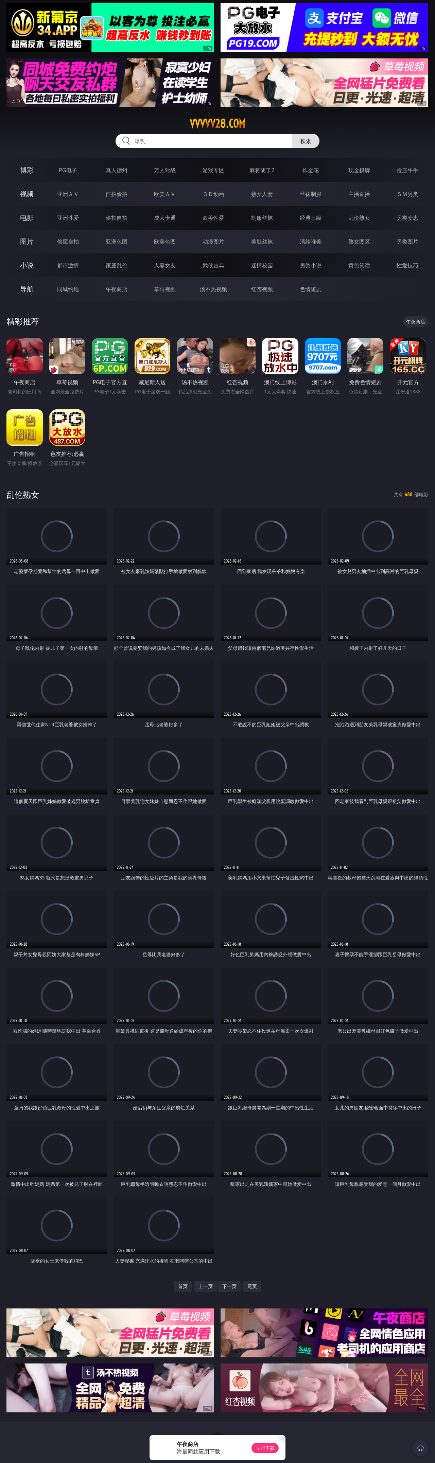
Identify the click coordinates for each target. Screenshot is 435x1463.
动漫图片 (213, 241)
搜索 (305, 141)
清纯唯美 (310, 241)
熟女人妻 (262, 194)
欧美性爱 (213, 217)
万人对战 (165, 170)
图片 (27, 241)
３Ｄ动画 (213, 194)
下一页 (229, 1286)
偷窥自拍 (68, 241)
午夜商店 (116, 289)
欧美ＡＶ (165, 194)
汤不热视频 (213, 289)
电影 (27, 217)
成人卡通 (165, 217)
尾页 (252, 1286)
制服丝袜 (262, 217)
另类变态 (407, 217)
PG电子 (68, 170)
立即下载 (265, 1448)
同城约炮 (68, 289)
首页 (183, 1286)
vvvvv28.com (217, 123)
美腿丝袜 (262, 241)
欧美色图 (165, 241)
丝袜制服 (310, 194)
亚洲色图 (116, 241)
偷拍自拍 (116, 217)
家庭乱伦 (116, 265)
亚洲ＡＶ (68, 194)
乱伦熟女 (359, 217)
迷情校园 (262, 265)
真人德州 (116, 170)
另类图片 (407, 241)
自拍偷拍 (116, 194)
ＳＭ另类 (407, 194)
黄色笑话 (359, 265)
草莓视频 (165, 289)
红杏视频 (262, 289)
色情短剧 (310, 289)
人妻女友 (165, 265)
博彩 (27, 170)
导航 (27, 288)
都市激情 (68, 265)
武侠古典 (213, 265)
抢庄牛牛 (407, 170)
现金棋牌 (359, 170)
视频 (27, 193)
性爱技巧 (407, 265)
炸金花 (310, 170)
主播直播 (359, 194)
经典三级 (310, 217)
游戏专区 (213, 170)
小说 (27, 265)
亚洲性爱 (68, 217)
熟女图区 (359, 241)
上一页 (205, 1286)
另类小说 (310, 265)
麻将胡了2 (261, 170)
